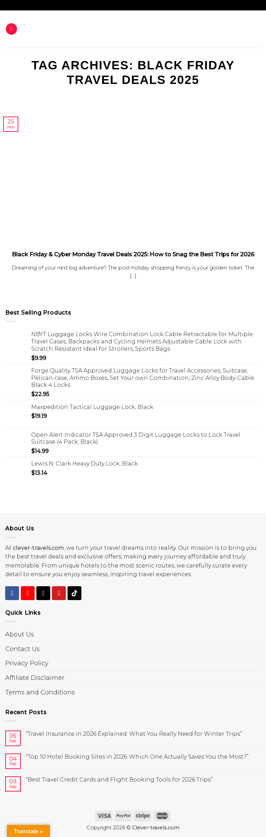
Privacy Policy (26, 663)
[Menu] (11, 29)
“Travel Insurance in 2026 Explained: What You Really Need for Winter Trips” (134, 734)
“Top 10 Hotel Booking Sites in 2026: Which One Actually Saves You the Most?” (137, 756)
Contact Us (22, 649)
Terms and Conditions (40, 692)
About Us (19, 634)
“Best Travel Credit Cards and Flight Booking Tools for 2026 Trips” (119, 779)
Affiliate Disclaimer (34, 678)
